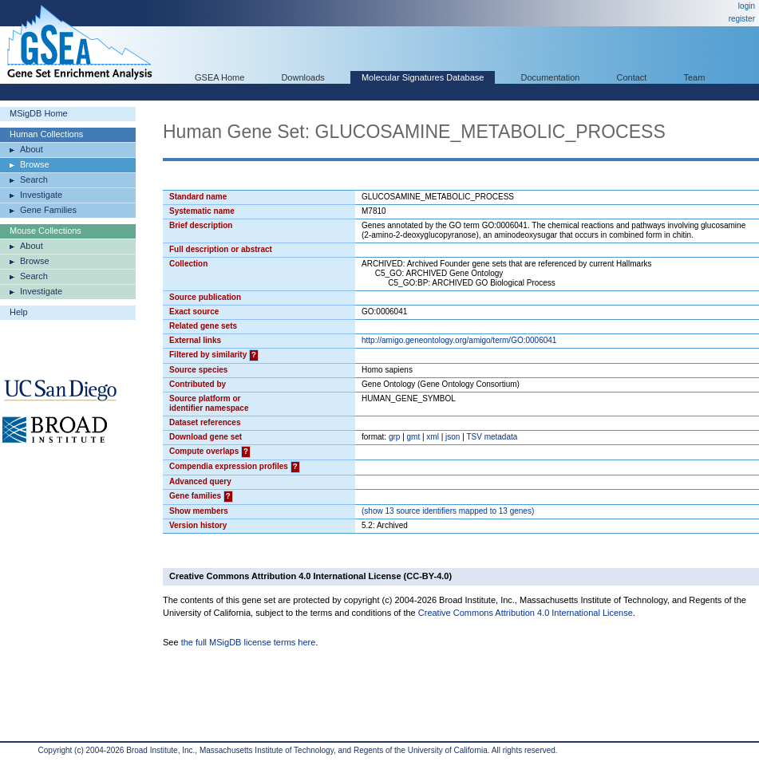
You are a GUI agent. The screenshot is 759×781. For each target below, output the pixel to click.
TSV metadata (491, 436)
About (31, 149)
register (742, 18)
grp (394, 436)
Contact (632, 77)
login (746, 6)
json (452, 436)
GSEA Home (219, 77)
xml (432, 436)
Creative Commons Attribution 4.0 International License (525, 612)
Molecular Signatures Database (423, 77)
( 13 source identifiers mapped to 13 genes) (448, 511)
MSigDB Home (39, 113)
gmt (414, 436)
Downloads (302, 77)
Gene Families (48, 210)
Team (695, 77)
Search (34, 179)
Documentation (549, 77)
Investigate (41, 194)
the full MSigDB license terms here (248, 642)
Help (19, 312)
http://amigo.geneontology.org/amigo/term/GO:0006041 (459, 340)
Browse (34, 164)
